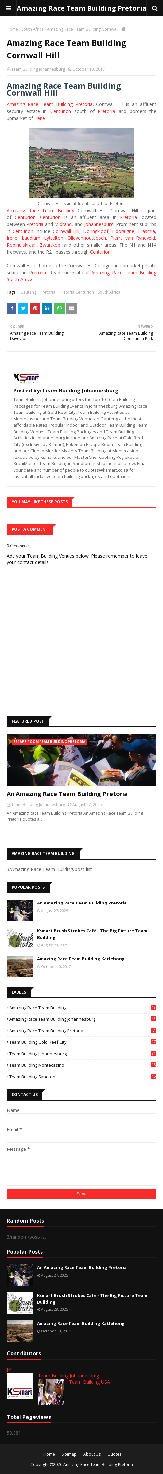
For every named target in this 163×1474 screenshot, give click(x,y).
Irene (39, 118)
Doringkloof (95, 231)
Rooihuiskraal (21, 245)
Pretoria (106, 111)
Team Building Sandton (82, 1077)
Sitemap (69, 1454)
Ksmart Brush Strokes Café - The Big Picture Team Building (92, 934)
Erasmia (146, 231)
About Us (92, 1454)
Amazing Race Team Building (40, 210)
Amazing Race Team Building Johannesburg (82, 1019)
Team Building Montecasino (82, 1065)
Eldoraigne (123, 231)
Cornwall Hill (66, 231)
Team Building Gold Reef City (82, 1042)
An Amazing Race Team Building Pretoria (67, 794)
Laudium (31, 238)
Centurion (60, 111)
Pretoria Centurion (76, 292)
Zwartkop (50, 245)
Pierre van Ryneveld (132, 238)
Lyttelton (53, 238)
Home (12, 29)
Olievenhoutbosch (87, 238)
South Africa (32, 29)
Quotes (114, 1454)
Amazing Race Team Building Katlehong (81, 959)
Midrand (63, 224)
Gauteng (28, 292)
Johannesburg (98, 224)
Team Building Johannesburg (38, 69)
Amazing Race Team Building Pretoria (82, 8)
